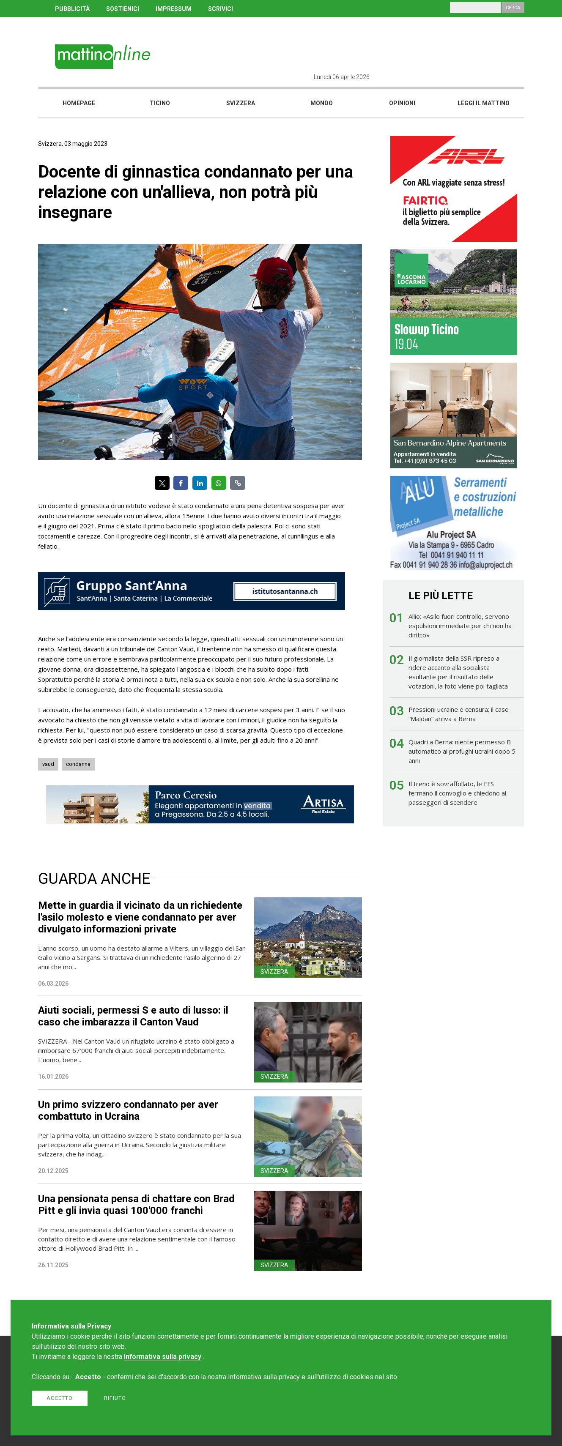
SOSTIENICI (122, 8)
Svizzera (240, 103)
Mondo (321, 103)
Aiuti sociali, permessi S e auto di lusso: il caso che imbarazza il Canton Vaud (133, 1016)
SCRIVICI (220, 8)
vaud (48, 764)
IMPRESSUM (174, 8)
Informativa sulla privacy (162, 1357)
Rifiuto (115, 1398)
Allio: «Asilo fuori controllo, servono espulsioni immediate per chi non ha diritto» (460, 625)
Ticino (160, 103)
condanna (78, 764)
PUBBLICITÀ (72, 8)
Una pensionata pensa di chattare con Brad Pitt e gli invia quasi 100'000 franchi (136, 1204)
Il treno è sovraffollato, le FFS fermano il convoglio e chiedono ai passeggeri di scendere (457, 792)
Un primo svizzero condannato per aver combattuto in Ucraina (128, 1110)
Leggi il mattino (484, 103)
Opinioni (402, 103)
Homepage (79, 103)
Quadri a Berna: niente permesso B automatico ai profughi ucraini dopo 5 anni (461, 751)
